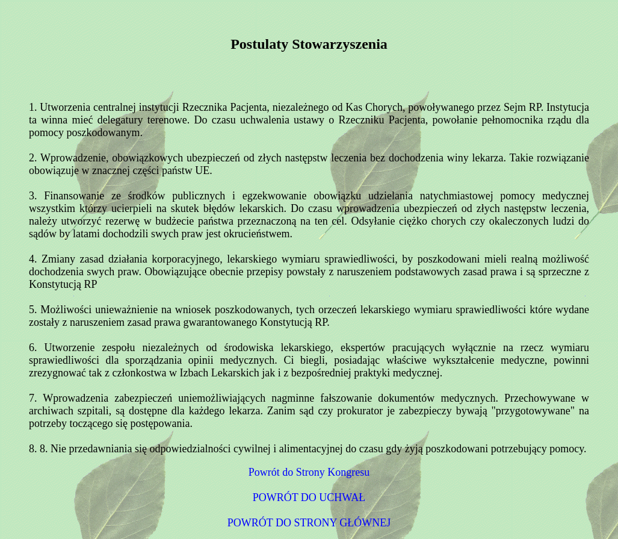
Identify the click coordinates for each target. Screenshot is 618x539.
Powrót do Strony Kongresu (309, 472)
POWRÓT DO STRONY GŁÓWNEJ (309, 523)
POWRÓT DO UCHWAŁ (309, 497)
